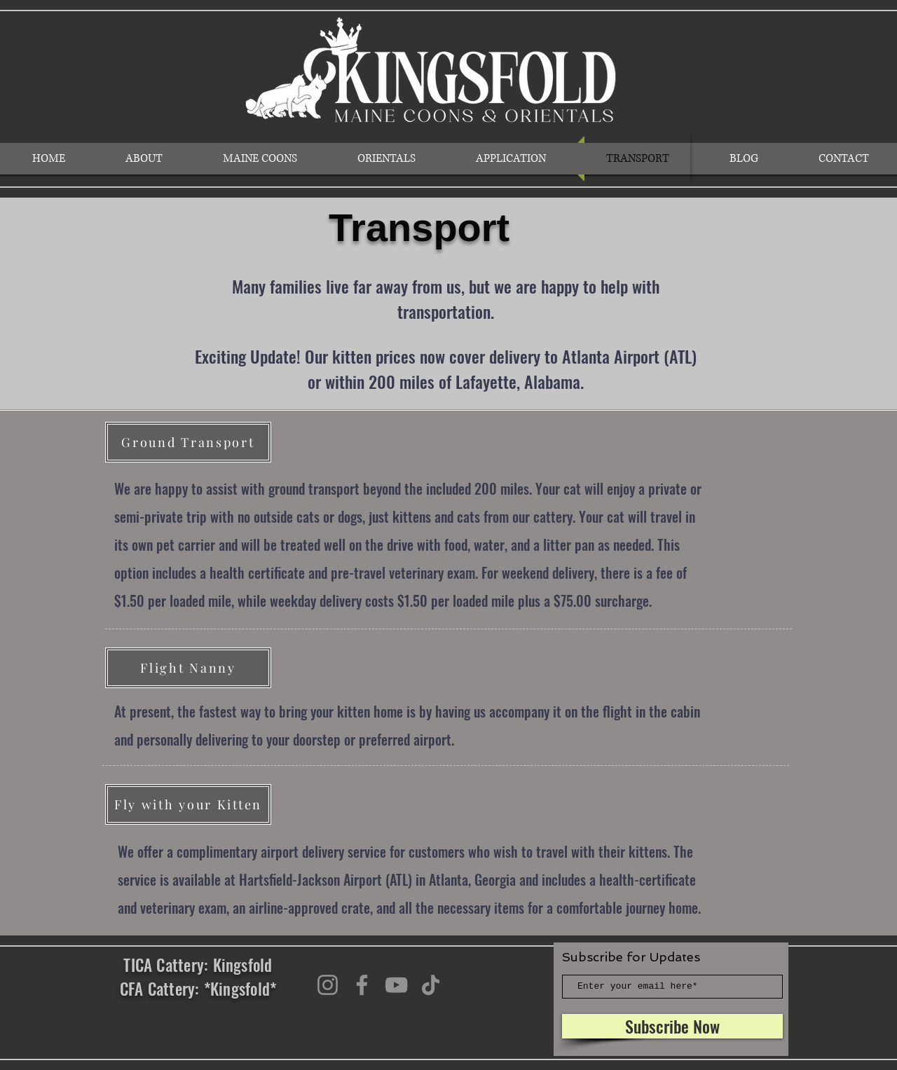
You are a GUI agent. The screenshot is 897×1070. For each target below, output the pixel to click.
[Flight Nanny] (188, 667)
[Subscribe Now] (672, 1026)
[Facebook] (362, 985)
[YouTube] (396, 985)
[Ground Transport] (188, 442)
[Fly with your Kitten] (188, 804)
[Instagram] (327, 985)
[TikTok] (430, 985)
